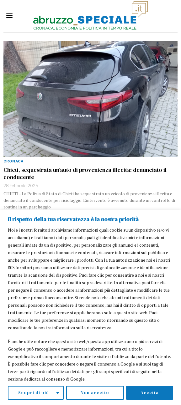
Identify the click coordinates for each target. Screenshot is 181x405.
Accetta (150, 393)
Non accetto (95, 393)
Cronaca (13, 161)
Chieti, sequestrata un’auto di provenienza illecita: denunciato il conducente (85, 173)
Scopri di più (33, 393)
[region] (90, 307)
